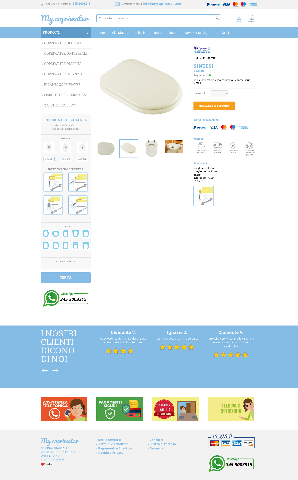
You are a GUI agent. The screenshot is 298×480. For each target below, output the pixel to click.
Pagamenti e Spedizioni (116, 448)
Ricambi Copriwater (62, 85)
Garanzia (156, 448)
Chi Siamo (120, 32)
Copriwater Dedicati (63, 43)
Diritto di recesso (163, 444)
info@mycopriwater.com (162, 4)
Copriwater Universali (65, 53)
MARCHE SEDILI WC (60, 105)
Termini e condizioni (113, 444)
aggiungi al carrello (214, 105)
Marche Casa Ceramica (65, 95)
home (101, 32)
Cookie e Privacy (110, 453)
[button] (251, 19)
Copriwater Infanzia (63, 74)
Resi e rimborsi (165, 32)
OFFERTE (140, 32)
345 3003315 (81, 4)
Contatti (222, 32)
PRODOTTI (66, 32)
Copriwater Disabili (62, 64)
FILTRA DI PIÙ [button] (65, 261)
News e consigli (197, 32)
